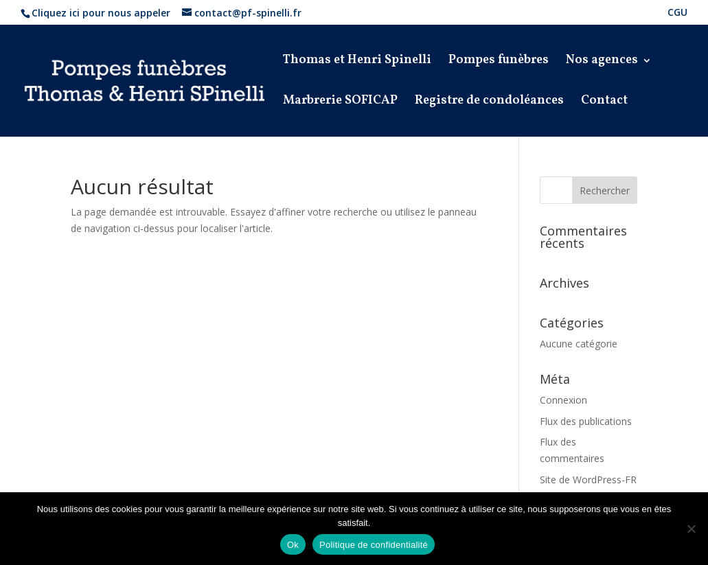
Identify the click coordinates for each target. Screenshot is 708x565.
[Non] (691, 528)
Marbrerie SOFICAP (340, 102)
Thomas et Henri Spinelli (357, 62)
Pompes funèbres (498, 62)
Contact (604, 102)
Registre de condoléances (489, 102)
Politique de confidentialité (373, 545)
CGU (677, 13)
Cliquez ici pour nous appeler (101, 12)
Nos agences (602, 62)
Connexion (563, 399)
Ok (293, 545)
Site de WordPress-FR (588, 479)
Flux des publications (586, 421)
